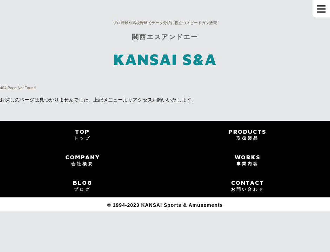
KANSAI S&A (165, 59)
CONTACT (247, 185)
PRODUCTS (247, 134)
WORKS (247, 160)
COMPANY (82, 160)
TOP (82, 134)
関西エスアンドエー (165, 37)
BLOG (82, 185)
